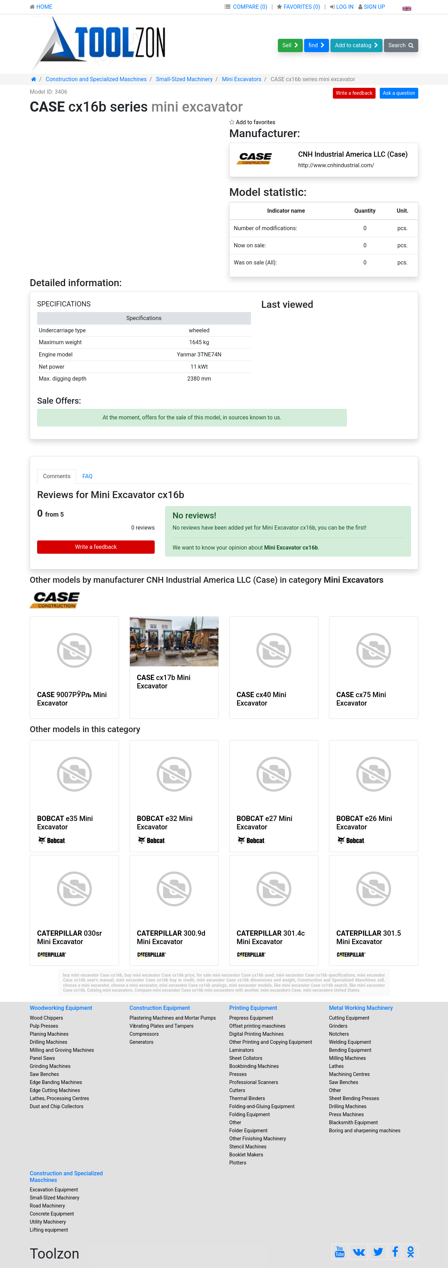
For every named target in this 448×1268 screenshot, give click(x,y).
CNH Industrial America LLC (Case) (353, 154)
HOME (41, 6)
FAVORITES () (299, 6)
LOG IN (342, 6)
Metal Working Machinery (361, 1008)
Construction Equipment (160, 1008)
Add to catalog (356, 45)
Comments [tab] (56, 476)
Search (401, 45)
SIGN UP (371, 6)
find (317, 45)
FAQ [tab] (87, 476)
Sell (290, 45)
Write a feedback (354, 93)
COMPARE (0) (250, 6)
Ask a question (399, 93)
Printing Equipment (253, 1008)
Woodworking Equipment (61, 1008)
